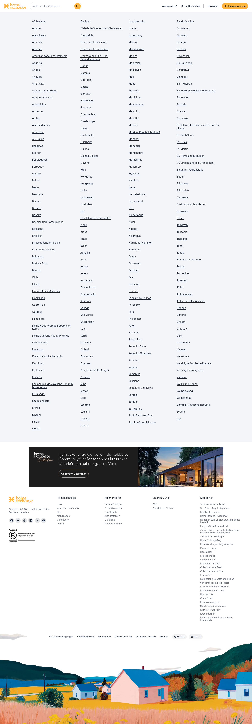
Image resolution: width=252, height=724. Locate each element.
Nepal (132, 187)
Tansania (182, 231)
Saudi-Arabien (185, 21)
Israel (83, 238)
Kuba (83, 384)
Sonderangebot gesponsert (214, 583)
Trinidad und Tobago (189, 259)
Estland (36, 414)
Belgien (36, 173)
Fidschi (36, 428)
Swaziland (183, 211)
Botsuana (37, 228)
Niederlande (136, 215)
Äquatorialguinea (42, 97)
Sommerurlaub (208, 559)
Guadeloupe (87, 121)
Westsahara (184, 397)
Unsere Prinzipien (113, 504)
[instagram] (18, 520)
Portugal (134, 332)
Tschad (181, 266)
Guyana (85, 162)
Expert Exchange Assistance (214, 586)
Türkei (180, 287)
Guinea (84, 148)
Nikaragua (135, 235)
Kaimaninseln (88, 287)
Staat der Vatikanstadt (190, 169)
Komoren (85, 363)
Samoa (133, 401)
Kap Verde (86, 314)
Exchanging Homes (210, 563)
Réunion (133, 360)
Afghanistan (39, 21)
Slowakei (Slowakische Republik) (196, 90)
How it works (206, 594)
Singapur (182, 76)
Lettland (85, 411)
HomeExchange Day (210, 540)
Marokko (134, 90)
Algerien (37, 49)
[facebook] (11, 520)
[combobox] (55, 6)
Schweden (183, 28)
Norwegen (135, 249)
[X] (37, 520)
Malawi (133, 56)
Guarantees (206, 575)
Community (63, 520)
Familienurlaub (207, 556)
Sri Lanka (182, 118)
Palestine (134, 284)
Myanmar (134, 173)
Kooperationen (207, 613)
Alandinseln (39, 35)
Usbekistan (183, 342)
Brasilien (37, 235)
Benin (35, 187)
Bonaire (36, 215)
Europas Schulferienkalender (215, 526)
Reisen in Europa (208, 548)
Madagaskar (136, 49)
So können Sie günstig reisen (215, 508)
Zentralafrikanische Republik (193, 404)
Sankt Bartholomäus (140, 415)
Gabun (84, 66)
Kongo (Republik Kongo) (94, 370)
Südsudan (183, 190)
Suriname (182, 197)
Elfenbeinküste (40, 400)
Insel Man (86, 204)
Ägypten (37, 28)
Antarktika (38, 83)
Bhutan (36, 201)
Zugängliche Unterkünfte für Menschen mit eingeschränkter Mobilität (220, 531)
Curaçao (37, 311)
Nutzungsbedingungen (61, 636)
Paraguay (134, 304)
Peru (131, 311)
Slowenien (183, 97)
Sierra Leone (184, 62)
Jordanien (86, 280)
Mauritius (134, 111)
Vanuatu (181, 349)
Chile (35, 277)
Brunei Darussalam (43, 249)
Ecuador (37, 377)
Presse (60, 523)
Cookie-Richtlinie (123, 636)
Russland (134, 380)
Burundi (36, 270)
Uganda (181, 308)
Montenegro (136, 152)
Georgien (86, 79)
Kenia (83, 335)
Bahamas (37, 145)
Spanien (181, 111)
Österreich (135, 263)
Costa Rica (38, 304)
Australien (38, 139)
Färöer (36, 421)
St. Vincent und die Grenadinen (195, 162)
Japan (83, 259)
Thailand (182, 238)
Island (83, 231)
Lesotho (85, 404)
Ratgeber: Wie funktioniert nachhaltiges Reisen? (220, 521)
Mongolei (134, 145)
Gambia (85, 72)
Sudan (180, 176)
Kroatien (85, 377)
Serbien (181, 49)
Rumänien (134, 374)
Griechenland (88, 114)
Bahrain (36, 152)
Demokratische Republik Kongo (50, 335)
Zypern (181, 411)
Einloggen (212, 6)
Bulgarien (37, 256)
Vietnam (182, 377)
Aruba (35, 118)
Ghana (84, 86)
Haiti (83, 169)
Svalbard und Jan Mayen (191, 204)
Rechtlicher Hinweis (146, 636)
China (35, 284)
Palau (132, 277)
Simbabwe (183, 69)
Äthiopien (38, 132)
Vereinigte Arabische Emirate (194, 363)
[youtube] (43, 520)
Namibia (134, 180)
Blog (59, 512)
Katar (83, 328)
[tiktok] (24, 520)
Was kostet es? (170, 6)
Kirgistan (85, 342)
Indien (84, 190)
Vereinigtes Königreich (190, 370)
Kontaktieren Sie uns (163, 508)
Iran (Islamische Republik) (95, 218)
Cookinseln (38, 298)
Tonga (180, 252)
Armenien (38, 111)
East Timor (38, 370)
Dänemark (38, 318)
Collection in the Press (211, 567)
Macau (133, 42)
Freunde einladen (113, 523)
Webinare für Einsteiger (212, 536)
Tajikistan (182, 225)
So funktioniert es (190, 6)
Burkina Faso (39, 263)
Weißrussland (185, 390)
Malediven (135, 69)
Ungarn (181, 321)
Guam (84, 128)
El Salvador (38, 394)
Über (59, 504)
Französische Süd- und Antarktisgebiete (94, 58)
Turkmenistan (184, 294)
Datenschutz (104, 636)
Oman (132, 256)
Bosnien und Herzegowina (47, 221)
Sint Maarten (184, 83)
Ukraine (181, 314)
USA (179, 335)
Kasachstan (87, 321)
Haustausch (206, 552)
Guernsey (86, 142)
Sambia (133, 394)
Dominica (38, 349)
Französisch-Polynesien (94, 49)
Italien (83, 245)
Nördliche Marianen (140, 242)
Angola (36, 69)
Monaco (134, 139)
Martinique (135, 97)
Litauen (133, 28)
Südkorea (182, 183)
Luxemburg (135, 35)
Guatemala (86, 135)
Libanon (85, 418)
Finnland (85, 21)
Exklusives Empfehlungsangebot (216, 544)
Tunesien (182, 280)
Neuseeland (136, 201)
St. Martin (182, 148)
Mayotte (133, 118)
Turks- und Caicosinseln (191, 301)
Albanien (37, 42)
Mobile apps (63, 516)
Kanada (84, 308)
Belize (35, 180)
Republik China (137, 346)
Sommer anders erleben (212, 504)
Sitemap (164, 636)
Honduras (86, 176)
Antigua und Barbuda (44, 90)
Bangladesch (40, 159)
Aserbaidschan (41, 125)
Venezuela (183, 356)
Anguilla (37, 76)
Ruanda (133, 367)
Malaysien (135, 62)
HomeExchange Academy (213, 516)
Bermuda (37, 194)
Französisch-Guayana (93, 42)
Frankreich (86, 35)
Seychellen (183, 56)
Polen (132, 325)
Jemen (84, 266)
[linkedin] (30, 520)
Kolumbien (86, 356)
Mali (131, 76)
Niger (132, 221)
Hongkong (86, 183)
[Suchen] (77, 6)
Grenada (85, 107)
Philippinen (135, 318)
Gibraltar (85, 93)
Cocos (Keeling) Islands (46, 291)
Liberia (84, 425)
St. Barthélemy (185, 135)
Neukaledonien (137, 194)
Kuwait (84, 390)
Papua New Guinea (140, 298)
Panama (133, 291)
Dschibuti (37, 363)
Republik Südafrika (140, 353)
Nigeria (133, 228)
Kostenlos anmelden (235, 6)
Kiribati (84, 349)
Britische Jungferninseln (46, 242)
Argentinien (39, 104)
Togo (180, 245)
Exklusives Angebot (210, 602)
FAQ (155, 504)
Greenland (86, 100)
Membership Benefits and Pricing (217, 579)
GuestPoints (111, 512)
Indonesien (86, 197)
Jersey (84, 273)
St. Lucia (182, 142)
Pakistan (133, 270)
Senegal (181, 42)
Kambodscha (88, 294)
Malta (132, 83)
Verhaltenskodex (85, 636)
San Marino (135, 408)
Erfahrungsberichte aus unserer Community (216, 618)
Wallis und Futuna (187, 384)
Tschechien (183, 273)
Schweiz (182, 35)
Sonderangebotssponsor (213, 606)
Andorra (37, 62)
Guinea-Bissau (89, 155)
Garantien (110, 520)
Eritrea (36, 407)
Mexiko (133, 125)
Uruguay (182, 328)
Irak (82, 211)
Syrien (180, 218)
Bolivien (36, 208)
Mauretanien (136, 104)
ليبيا (179, 418)
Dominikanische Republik (47, 356)
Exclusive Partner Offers (212, 590)
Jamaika (85, 252)
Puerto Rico (135, 339)
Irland (83, 225)
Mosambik (135, 166)
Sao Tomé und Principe (142, 422)
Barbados (38, 166)
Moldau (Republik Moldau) (144, 132)
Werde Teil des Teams (68, 508)
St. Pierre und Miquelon (190, 155)
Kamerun (85, 301)
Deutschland (39, 342)
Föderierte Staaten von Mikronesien (101, 28)
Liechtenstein (136, 21)
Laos (83, 397)
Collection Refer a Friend (212, 571)
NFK (131, 208)
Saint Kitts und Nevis (141, 387)
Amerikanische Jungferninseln (49, 56)
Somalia (181, 104)
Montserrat (135, 159)
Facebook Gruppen (210, 512)
